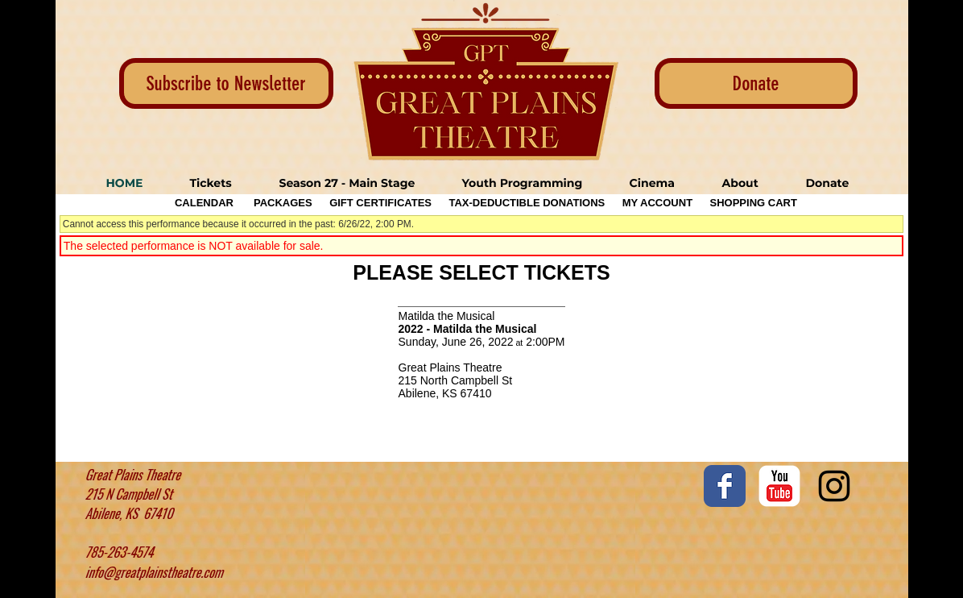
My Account (655, 203)
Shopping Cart (753, 203)
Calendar (204, 203)
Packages (283, 203)
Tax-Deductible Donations (526, 203)
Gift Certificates (380, 203)
